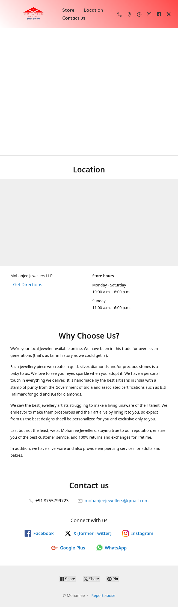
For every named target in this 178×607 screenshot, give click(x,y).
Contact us (73, 18)
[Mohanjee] (33, 14)
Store (68, 10)
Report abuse (103, 595)
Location (93, 10)
